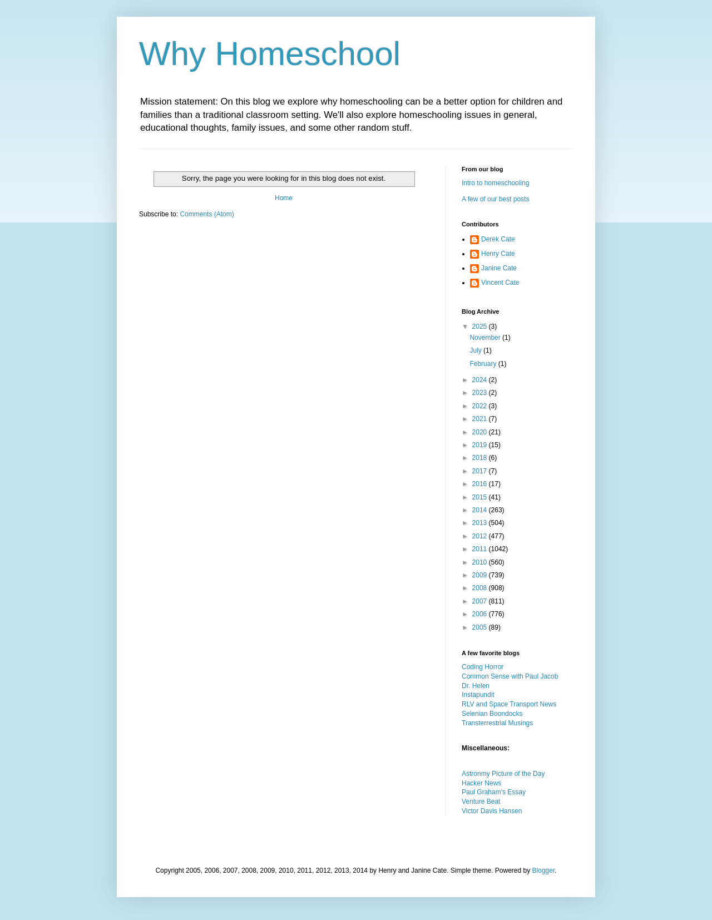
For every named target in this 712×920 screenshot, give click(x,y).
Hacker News (481, 783)
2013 (480, 523)
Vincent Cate (500, 282)
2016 (480, 484)
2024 (480, 380)
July (476, 350)
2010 (480, 562)
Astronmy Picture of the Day (503, 774)
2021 (480, 419)
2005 (480, 627)
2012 (480, 536)
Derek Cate (498, 239)
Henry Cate (498, 254)
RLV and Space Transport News (509, 704)
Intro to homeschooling (495, 183)
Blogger (543, 870)
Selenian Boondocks (492, 714)
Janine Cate (499, 268)
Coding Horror (482, 667)
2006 (480, 614)
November (485, 338)
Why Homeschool (269, 53)
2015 (480, 497)
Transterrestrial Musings (497, 723)
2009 (480, 575)
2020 (480, 432)
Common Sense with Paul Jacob (510, 676)
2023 (480, 393)
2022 (480, 406)
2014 (480, 510)
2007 (480, 601)
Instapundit (478, 695)
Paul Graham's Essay (494, 792)
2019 (480, 445)
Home (284, 198)
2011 (480, 549)
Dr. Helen (476, 686)
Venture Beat (481, 801)
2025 (480, 326)
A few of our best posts (495, 199)
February (483, 364)
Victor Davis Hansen (492, 811)
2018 (480, 458)
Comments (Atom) (207, 214)
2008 (480, 588)
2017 (480, 471)
